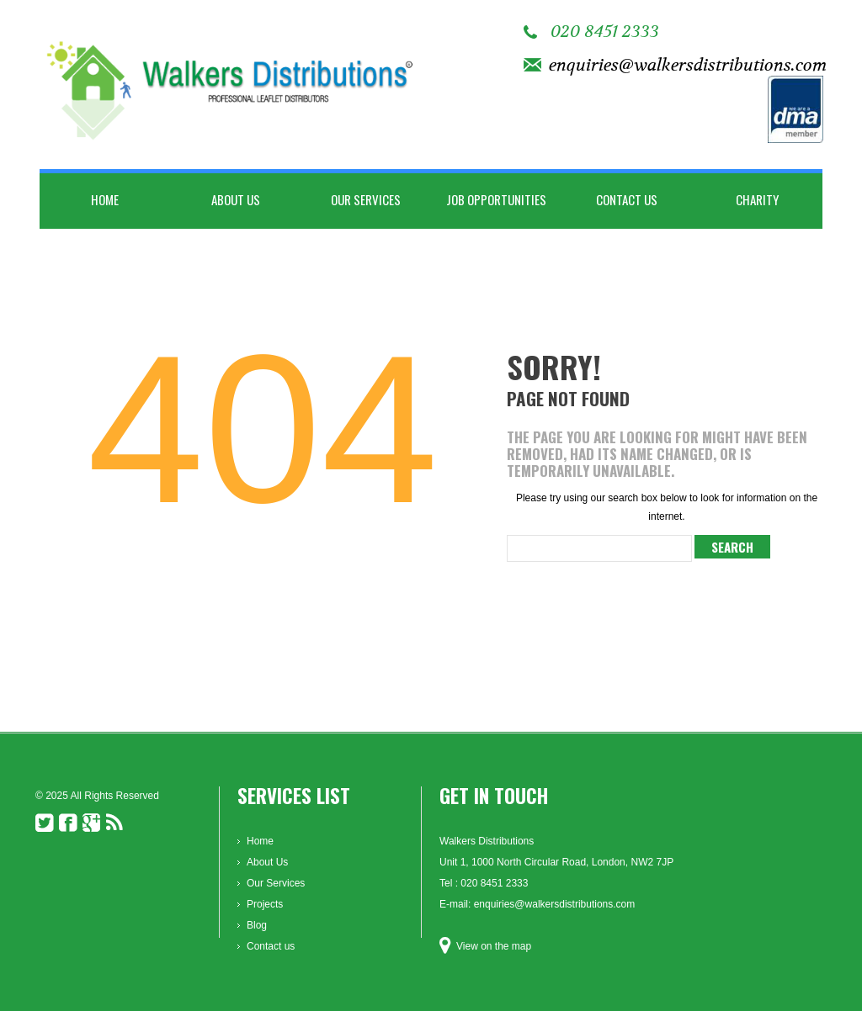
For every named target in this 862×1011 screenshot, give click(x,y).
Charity (757, 199)
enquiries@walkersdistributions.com (688, 65)
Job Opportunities (496, 199)
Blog (257, 925)
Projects (265, 904)
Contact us (626, 199)
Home (105, 199)
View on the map (493, 946)
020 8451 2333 (605, 31)
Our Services (366, 199)
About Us (235, 199)
